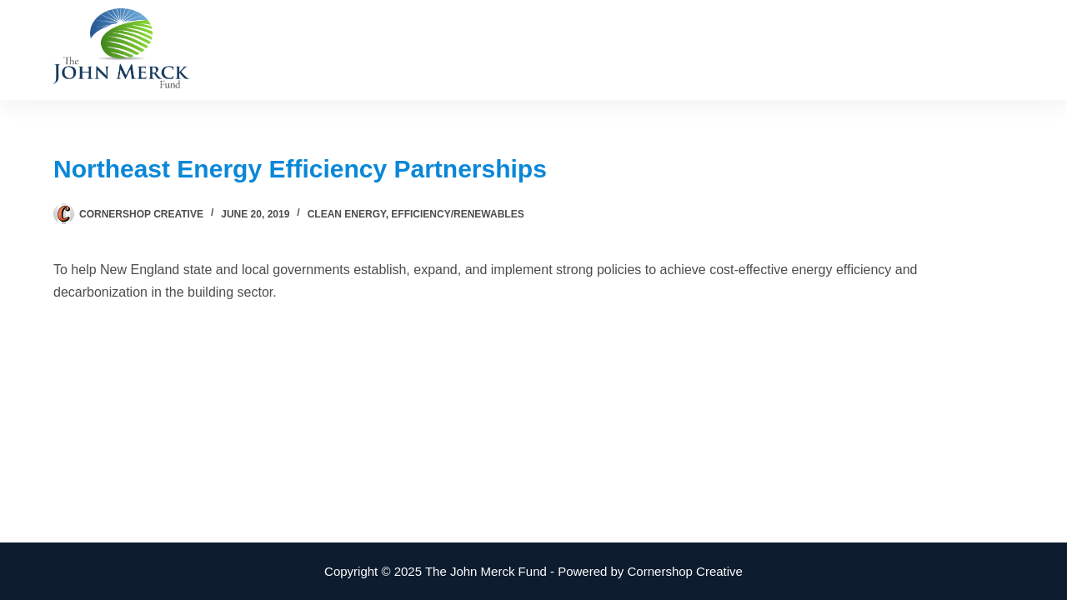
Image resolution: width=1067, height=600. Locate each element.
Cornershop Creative (685, 571)
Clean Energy (347, 214)
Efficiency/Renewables (457, 214)
